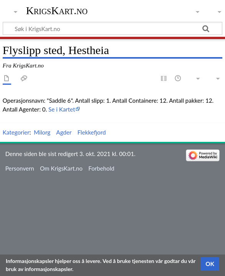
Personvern (19, 168)
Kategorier (16, 132)
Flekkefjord (91, 132)
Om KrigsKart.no (61, 168)
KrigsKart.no (57, 10)
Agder (64, 132)
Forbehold (102, 168)
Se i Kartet (61, 109)
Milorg (42, 132)
